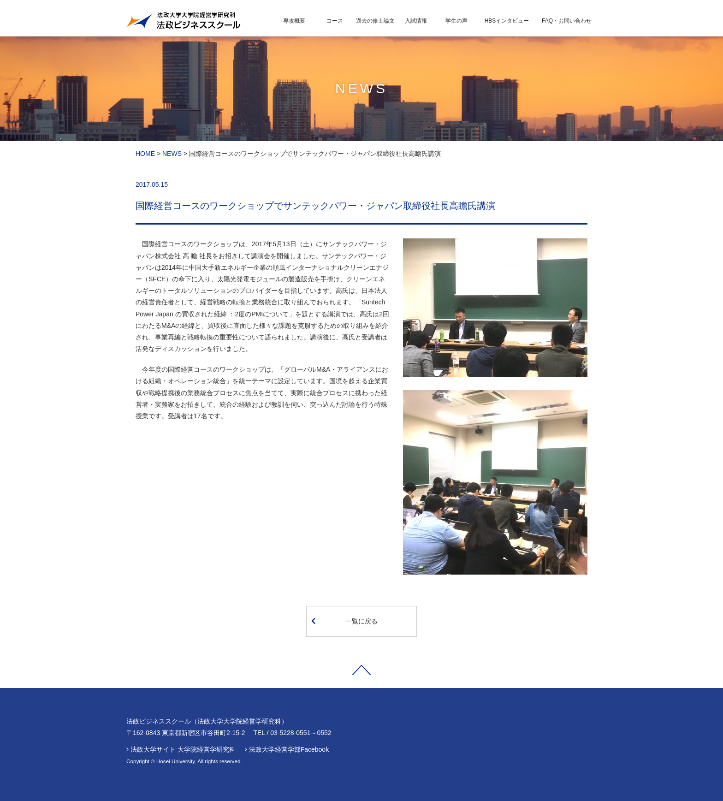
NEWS (172, 153)
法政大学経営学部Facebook (289, 749)
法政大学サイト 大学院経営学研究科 (183, 749)
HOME (145, 153)
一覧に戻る (344, 621)
